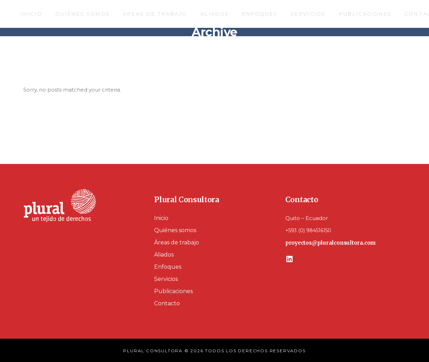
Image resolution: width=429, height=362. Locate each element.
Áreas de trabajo (176, 242)
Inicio (161, 218)
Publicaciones (173, 291)
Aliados (164, 254)
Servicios (166, 279)
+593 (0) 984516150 (308, 230)
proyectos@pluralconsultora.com (330, 242)
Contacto (167, 303)
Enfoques (167, 266)
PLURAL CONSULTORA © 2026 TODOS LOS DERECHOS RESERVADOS (214, 350)
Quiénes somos (175, 230)
